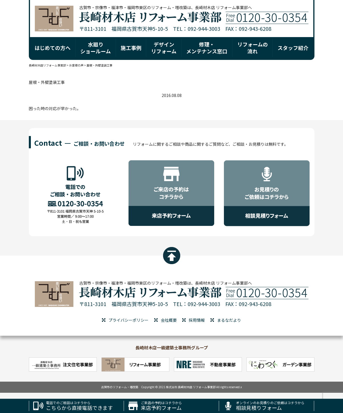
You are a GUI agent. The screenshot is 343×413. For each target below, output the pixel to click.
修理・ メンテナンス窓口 (206, 47)
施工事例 (131, 47)
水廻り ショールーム (95, 47)
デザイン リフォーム (163, 47)
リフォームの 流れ (252, 47)
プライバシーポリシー (129, 320)
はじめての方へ (53, 47)
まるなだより (229, 320)
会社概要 (169, 320)
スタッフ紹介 (293, 47)
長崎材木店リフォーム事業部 (47, 65)
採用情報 (197, 320)
